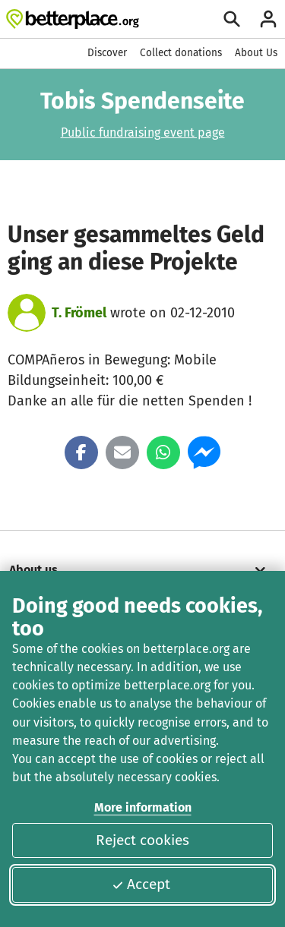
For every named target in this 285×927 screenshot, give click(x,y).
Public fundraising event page (143, 132)
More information (143, 807)
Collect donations (181, 52)
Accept (141, 884)
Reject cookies (142, 840)
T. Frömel (79, 312)
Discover (107, 52)
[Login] (268, 19)
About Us (256, 52)
